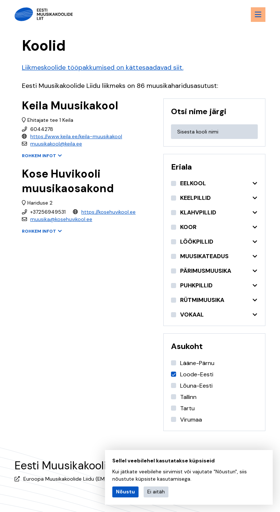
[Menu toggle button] (258, 14)
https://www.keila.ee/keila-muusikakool (76, 136)
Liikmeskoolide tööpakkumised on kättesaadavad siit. (102, 67)
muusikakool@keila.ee (56, 143)
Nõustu (125, 491)
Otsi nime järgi (198, 111)
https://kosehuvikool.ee (108, 212)
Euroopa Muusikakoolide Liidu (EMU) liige (72, 479)
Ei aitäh (156, 491)
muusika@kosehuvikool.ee (61, 219)
